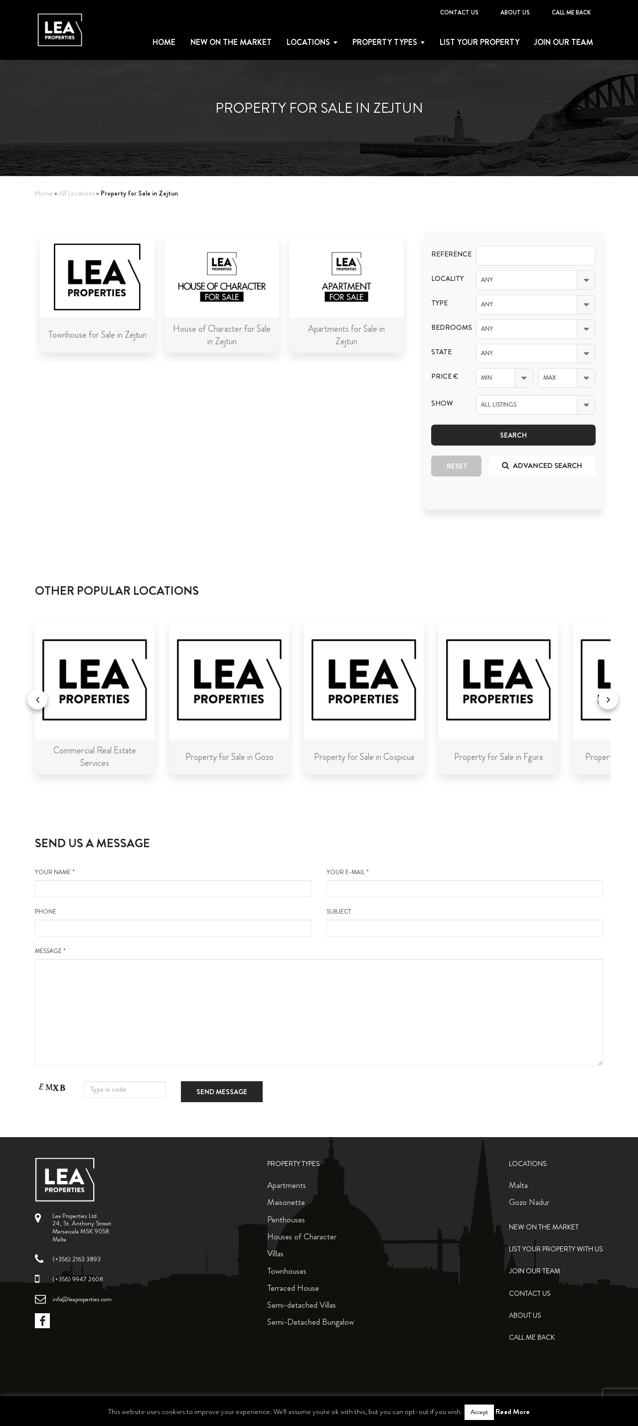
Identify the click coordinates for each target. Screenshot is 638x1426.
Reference (446, 254)
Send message (221, 1092)
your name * (173, 882)
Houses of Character (301, 1236)
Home (164, 42)
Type (439, 303)
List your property (479, 42)
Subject (464, 922)
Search (513, 435)
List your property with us (556, 1249)
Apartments (286, 1185)
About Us (515, 12)
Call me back (571, 12)
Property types (384, 42)
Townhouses (287, 1271)
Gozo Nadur (529, 1202)
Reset (457, 466)
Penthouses (286, 1219)
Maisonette (286, 1202)
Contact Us (459, 12)
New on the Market (231, 42)
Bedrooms (446, 327)
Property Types (293, 1164)
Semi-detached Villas (301, 1305)
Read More (512, 1411)
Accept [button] (479, 1412)
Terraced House (293, 1288)
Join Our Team (563, 42)
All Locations (77, 193)
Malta (518, 1185)
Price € (444, 376)
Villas (275, 1253)
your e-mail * (464, 882)
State (441, 352)
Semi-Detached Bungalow (310, 1322)
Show (442, 403)
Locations (308, 42)
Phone (173, 922)
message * (319, 1006)
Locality (446, 278)
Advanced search (542, 465)
